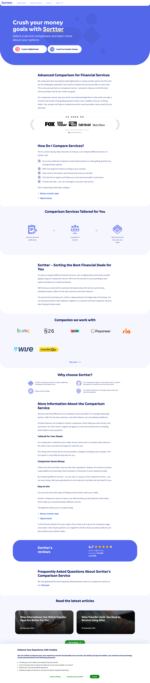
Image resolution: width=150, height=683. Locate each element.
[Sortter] (18, 3)
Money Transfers (47, 3)
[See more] (75, 362)
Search (70, 3)
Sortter (60, 3)
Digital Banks (32, 3)
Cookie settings (55, 677)
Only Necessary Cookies (75, 677)
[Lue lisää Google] (92, 556)
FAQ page (45, 585)
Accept (94, 677)
